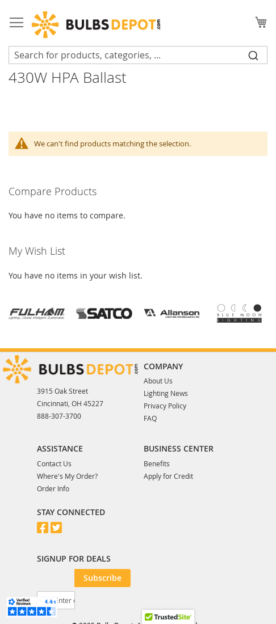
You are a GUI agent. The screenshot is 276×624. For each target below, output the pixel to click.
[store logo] (96, 25)
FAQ (150, 418)
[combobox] (138, 55)
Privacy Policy (165, 405)
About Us (158, 380)
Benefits (157, 463)
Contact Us (54, 463)
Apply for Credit (168, 475)
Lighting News (166, 393)
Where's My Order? (67, 475)
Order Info (53, 488)
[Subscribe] (102, 578)
